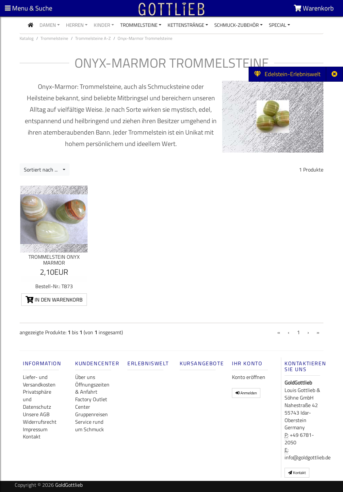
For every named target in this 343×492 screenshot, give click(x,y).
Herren (75, 25)
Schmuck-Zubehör (236, 25)
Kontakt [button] (297, 472)
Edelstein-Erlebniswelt (287, 74)
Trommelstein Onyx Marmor (54, 260)
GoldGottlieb (69, 485)
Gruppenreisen (91, 414)
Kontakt (32, 436)
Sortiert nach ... (42, 169)
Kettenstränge (186, 25)
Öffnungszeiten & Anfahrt (92, 388)
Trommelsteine (138, 25)
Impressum (35, 429)
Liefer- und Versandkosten (39, 380)
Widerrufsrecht (40, 422)
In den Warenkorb (54, 299)
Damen (48, 25)
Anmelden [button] (246, 393)
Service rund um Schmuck (89, 425)
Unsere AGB (36, 414)
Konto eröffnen (248, 377)
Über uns (85, 377)
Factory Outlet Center (91, 403)
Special (277, 25)
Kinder (102, 25)
